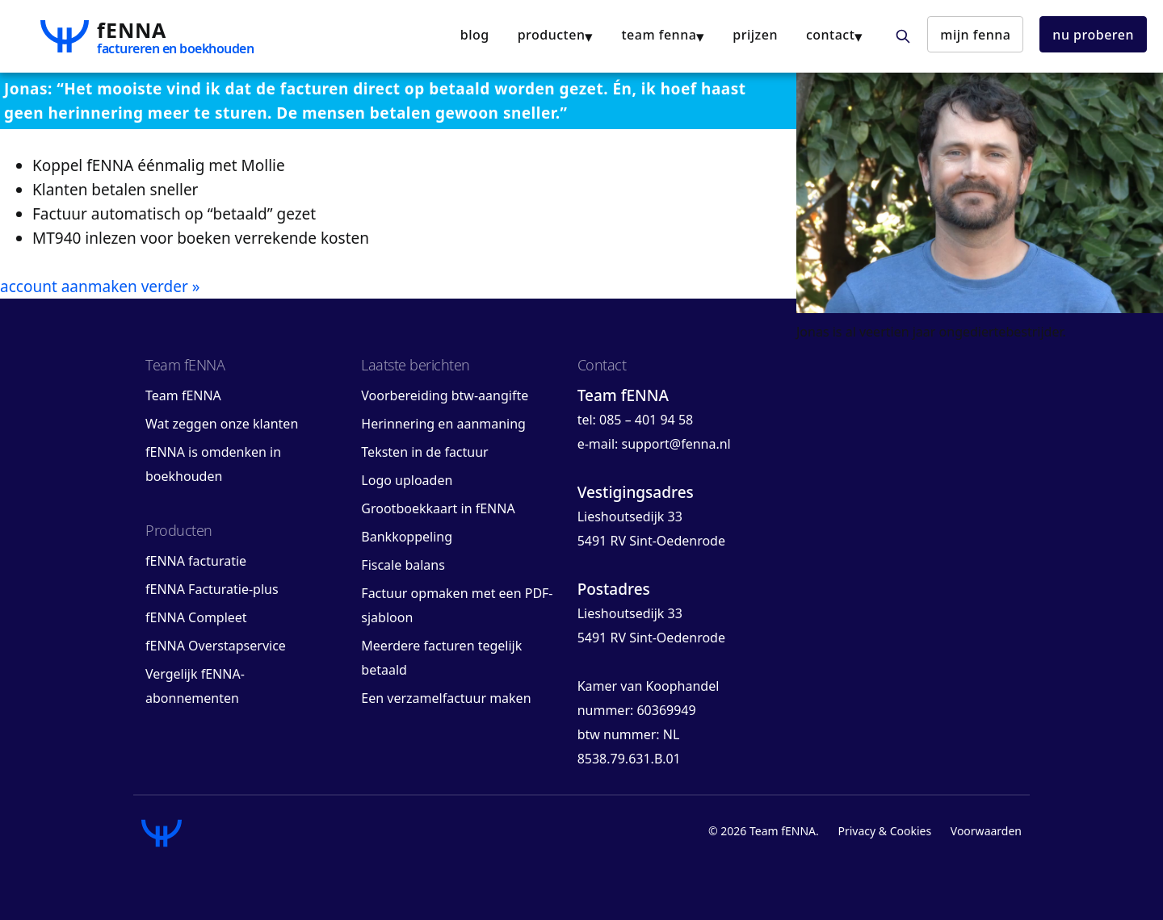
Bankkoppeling (406, 537)
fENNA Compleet (196, 617)
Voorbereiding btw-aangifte (444, 395)
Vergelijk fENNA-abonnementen (195, 686)
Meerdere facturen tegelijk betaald (441, 658)
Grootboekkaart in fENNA (437, 508)
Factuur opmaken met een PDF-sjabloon (456, 605)
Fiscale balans (403, 565)
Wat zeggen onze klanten (221, 424)
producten (552, 35)
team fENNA (658, 35)
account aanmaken (68, 286)
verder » (170, 286)
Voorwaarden (986, 830)
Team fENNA (183, 395)
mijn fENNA (975, 35)
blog (474, 35)
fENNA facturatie (195, 561)
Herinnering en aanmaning (443, 424)
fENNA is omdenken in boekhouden (213, 464)
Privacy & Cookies (884, 830)
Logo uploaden (406, 480)
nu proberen (1093, 35)
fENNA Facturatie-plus (212, 589)
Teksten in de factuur (424, 452)
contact (830, 35)
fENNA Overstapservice (215, 645)
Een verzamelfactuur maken (446, 698)
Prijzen (755, 35)
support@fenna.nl (675, 444)
